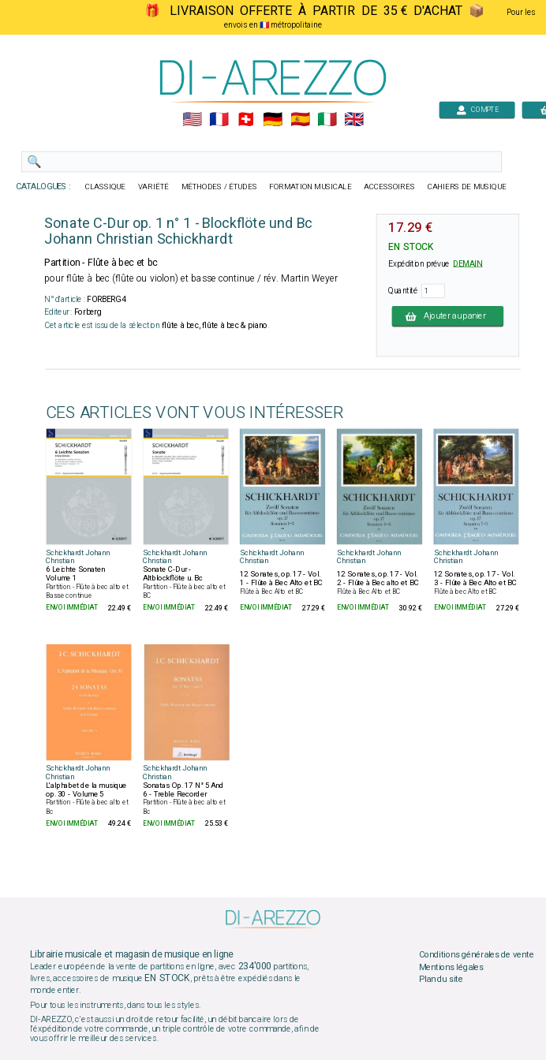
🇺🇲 (192, 120)
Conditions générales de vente (476, 955)
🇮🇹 (327, 120)
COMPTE (477, 109)
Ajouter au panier (447, 316)
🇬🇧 (354, 120)
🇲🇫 (219, 120)
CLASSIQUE (105, 186)
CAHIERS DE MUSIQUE (467, 186)
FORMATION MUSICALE (310, 186)
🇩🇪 (272, 120)
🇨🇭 (246, 120)
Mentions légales (451, 967)
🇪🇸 (300, 120)
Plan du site (441, 979)
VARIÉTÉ (153, 186)
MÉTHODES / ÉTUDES (219, 186)
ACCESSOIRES (389, 186)
